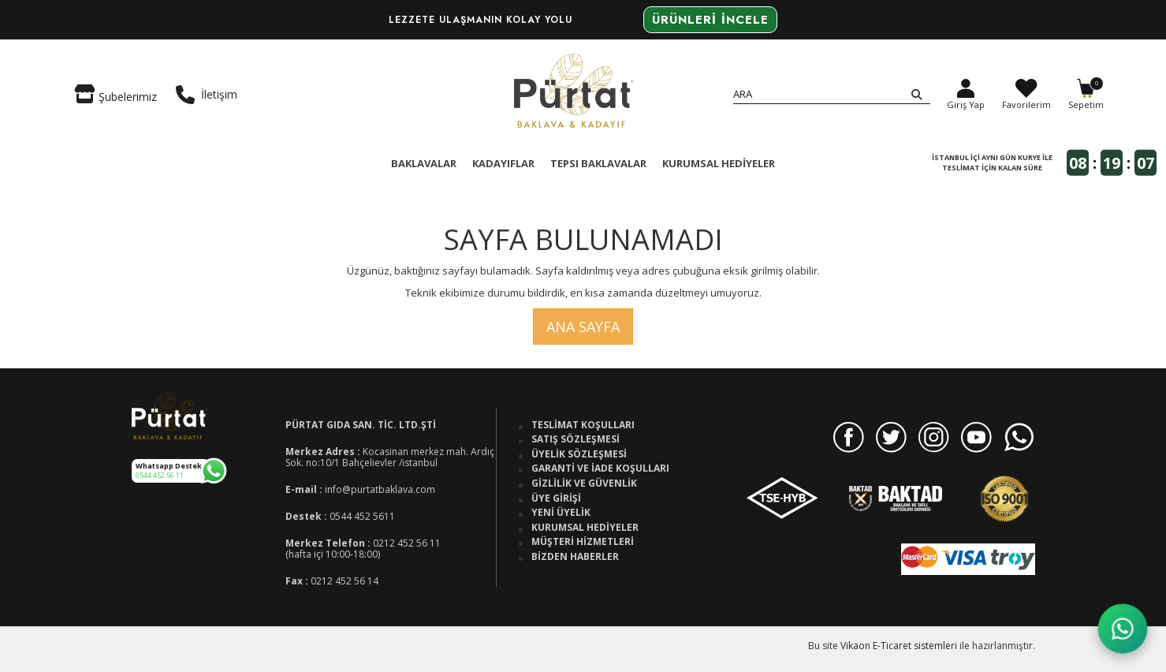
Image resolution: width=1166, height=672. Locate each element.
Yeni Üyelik (560, 512)
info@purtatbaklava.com (380, 489)
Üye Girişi (556, 498)
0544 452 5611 (362, 516)
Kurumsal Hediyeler (585, 527)
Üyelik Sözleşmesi (579, 454)
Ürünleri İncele (710, 19)
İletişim (206, 94)
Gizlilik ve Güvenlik (584, 483)
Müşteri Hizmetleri (582, 541)
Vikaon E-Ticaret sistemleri (898, 645)
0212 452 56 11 (407, 543)
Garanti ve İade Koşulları (600, 468)
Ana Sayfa (583, 326)
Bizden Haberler (575, 556)
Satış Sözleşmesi (575, 439)
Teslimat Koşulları (583, 425)
